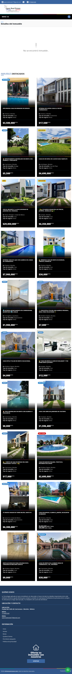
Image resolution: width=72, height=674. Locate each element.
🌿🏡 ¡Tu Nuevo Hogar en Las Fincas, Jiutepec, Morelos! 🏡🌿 (51, 210)
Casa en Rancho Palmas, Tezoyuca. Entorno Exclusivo (51, 462)
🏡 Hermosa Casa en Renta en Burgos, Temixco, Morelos (52, 260)
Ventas (5, 631)
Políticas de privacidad (9, 641)
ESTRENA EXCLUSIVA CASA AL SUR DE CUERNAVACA (50, 109)
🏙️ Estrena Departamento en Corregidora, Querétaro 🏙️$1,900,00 (17, 311)
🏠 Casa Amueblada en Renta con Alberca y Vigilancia (18, 412)
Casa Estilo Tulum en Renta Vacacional (16, 361)
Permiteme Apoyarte (9, 639)
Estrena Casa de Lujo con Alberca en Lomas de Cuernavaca (18, 260)
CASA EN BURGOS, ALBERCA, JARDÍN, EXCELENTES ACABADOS (54, 513)
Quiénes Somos (7, 636)
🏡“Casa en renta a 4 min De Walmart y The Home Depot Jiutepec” (53, 361)
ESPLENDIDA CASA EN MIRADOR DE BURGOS (16, 108)
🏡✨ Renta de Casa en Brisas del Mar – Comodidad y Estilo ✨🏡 (16, 462)
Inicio (2, 22)
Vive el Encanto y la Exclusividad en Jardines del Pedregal (15, 210)
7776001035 (32, 2)
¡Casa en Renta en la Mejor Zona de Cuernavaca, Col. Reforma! (51, 563)
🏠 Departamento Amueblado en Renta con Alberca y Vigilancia (18, 159)
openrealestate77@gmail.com (11, 618)
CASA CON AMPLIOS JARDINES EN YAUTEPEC (52, 411)
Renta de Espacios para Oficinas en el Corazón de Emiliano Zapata (16, 563)
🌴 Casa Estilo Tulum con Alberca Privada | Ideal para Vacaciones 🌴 (54, 311)
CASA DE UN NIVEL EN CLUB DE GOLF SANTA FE (53, 159)
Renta (4, 634)
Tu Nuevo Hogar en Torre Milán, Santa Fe (17, 512)
